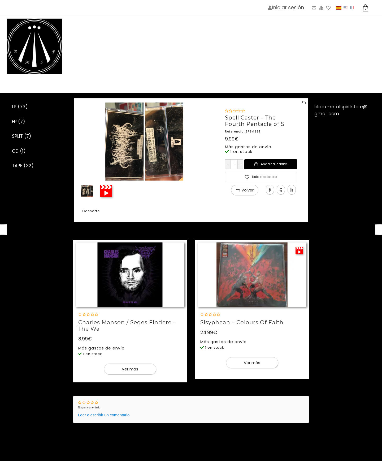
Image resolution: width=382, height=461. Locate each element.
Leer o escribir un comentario (103, 415)
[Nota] (235, 111)
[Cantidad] (233, 164)
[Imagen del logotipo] (34, 47)
